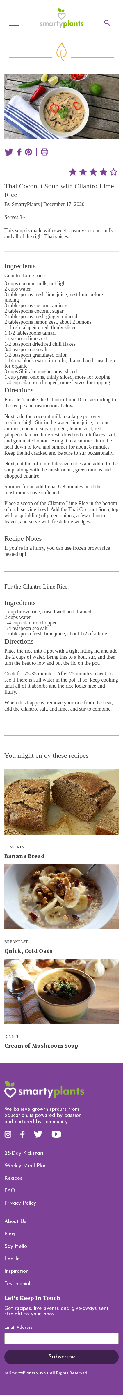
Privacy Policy (20, 1203)
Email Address (18, 1328)
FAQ (9, 1191)
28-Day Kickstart (24, 1153)
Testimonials (18, 1284)
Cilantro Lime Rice (24, 275)
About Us (15, 1221)
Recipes (13, 1178)
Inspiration (16, 1271)
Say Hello (15, 1246)
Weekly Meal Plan (25, 1166)
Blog (9, 1234)
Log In (12, 1259)
